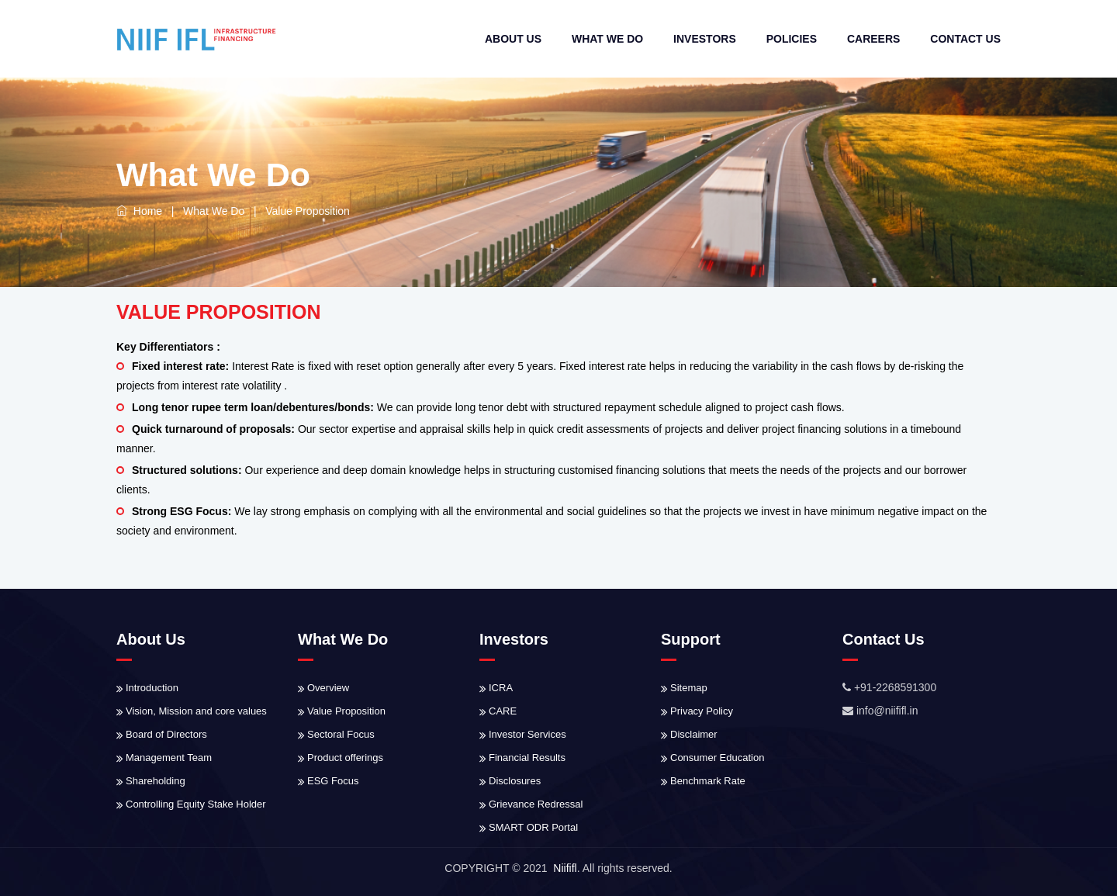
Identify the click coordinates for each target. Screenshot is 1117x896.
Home (139, 211)
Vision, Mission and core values (196, 711)
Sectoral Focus (341, 734)
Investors (704, 39)
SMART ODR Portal (533, 827)
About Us (513, 39)
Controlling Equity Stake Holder (196, 804)
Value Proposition (346, 711)
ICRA (501, 688)
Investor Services (527, 734)
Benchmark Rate (707, 781)
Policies (791, 39)
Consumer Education (717, 757)
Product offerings (345, 757)
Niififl (564, 868)
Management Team (169, 757)
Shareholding (155, 781)
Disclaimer (694, 734)
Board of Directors (166, 734)
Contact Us (965, 39)
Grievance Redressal (536, 804)
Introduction (152, 688)
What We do (607, 39)
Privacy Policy (701, 711)
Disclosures (515, 781)
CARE (503, 711)
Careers (873, 39)
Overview (328, 688)
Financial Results (527, 757)
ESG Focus (332, 781)
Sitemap (688, 688)
